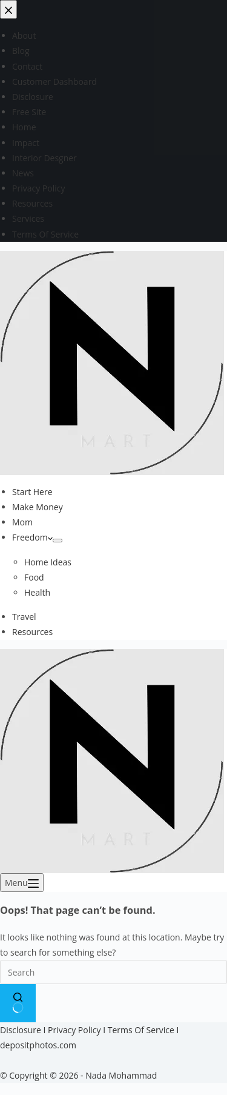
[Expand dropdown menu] (57, 540)
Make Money (37, 507)
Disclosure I (24, 1030)
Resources (32, 631)
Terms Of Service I (143, 1030)
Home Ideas (47, 562)
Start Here (32, 492)
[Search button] (18, 1003)
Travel (24, 616)
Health (37, 592)
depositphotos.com (38, 1045)
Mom (22, 522)
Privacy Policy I (78, 1030)
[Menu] (22, 882)
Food (34, 577)
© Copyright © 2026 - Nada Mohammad (78, 1075)
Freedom (32, 537)
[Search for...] (113, 972)
